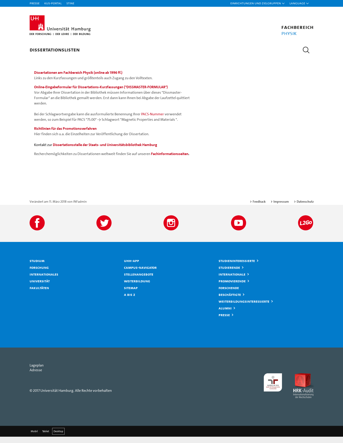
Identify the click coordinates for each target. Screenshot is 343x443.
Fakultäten (39, 294)
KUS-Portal (53, 3)
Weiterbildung (137, 287)
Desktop (58, 437)
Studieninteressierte (237, 266)
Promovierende (232, 287)
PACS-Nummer (152, 120)
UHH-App (131, 266)
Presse (35, 3)
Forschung (39, 273)
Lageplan (37, 371)
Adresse (36, 376)
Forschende (229, 294)
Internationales (44, 280)
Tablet (45, 437)
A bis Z (129, 300)
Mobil (34, 437)
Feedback (259, 208)
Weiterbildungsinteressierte (244, 307)
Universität (40, 287)
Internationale (232, 280)
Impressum (281, 208)
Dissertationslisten (55, 49)
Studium (37, 266)
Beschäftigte (230, 300)
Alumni (225, 314)
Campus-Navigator (140, 273)
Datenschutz (305, 208)
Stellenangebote (138, 280)
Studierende (229, 273)
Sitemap (131, 294)
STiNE (70, 3)
